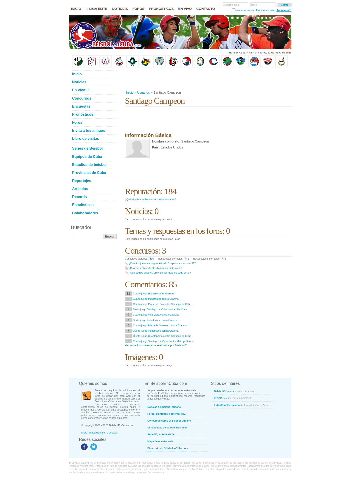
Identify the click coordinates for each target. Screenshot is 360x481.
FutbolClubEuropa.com (242, 405)
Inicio (130, 92)
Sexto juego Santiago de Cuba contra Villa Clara (160, 309)
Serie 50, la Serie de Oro (161, 434)
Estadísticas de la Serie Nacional (167, 427)
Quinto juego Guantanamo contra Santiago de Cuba (162, 336)
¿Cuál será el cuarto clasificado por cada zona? (155, 268)
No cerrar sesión (244, 10)
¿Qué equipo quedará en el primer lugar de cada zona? (160, 272)
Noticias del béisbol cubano (164, 406)
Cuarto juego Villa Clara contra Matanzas (156, 314)
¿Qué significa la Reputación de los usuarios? (150, 199)
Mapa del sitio (97, 432)
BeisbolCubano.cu (234, 391)
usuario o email (231, 4)
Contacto (112, 432)
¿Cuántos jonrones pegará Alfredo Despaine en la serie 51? (162, 263)
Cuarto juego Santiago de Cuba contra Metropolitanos (163, 341)
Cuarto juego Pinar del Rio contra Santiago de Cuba (162, 304)
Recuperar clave (265, 10)
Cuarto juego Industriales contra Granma (156, 298)
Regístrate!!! (283, 10)
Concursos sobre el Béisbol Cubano (169, 420)
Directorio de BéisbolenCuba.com (167, 448)
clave (254, 4)
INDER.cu (233, 398)
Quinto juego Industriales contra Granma (155, 330)
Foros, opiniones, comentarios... (166, 413)
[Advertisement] (208, 79)
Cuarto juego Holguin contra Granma (153, 293)
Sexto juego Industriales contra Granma (155, 320)
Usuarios (143, 92)
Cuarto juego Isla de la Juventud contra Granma (160, 325)
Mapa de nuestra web (160, 441)
